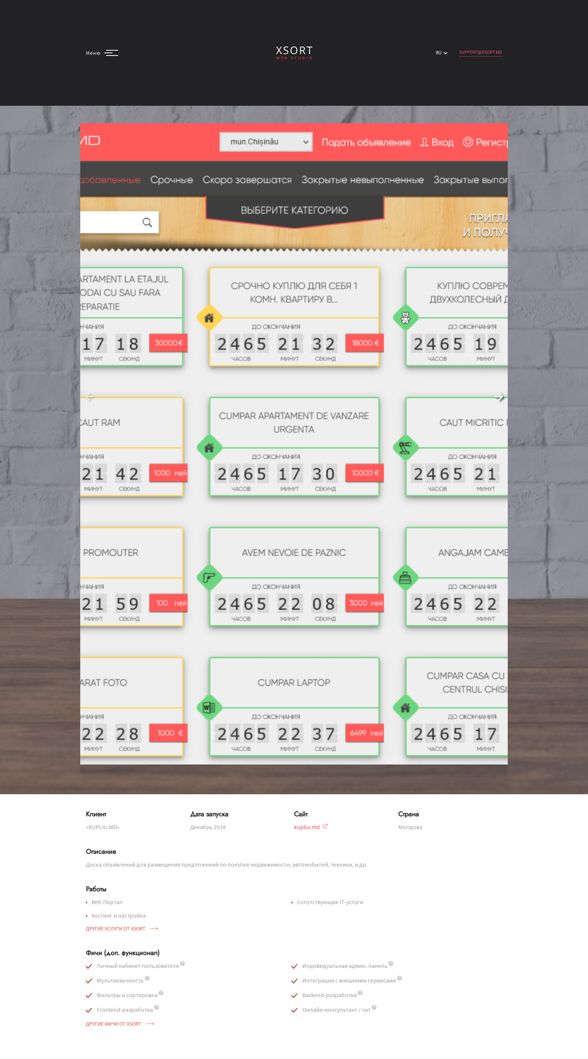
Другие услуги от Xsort (122, 928)
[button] (499, 397)
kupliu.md (310, 827)
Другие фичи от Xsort (120, 1023)
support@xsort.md (480, 52)
